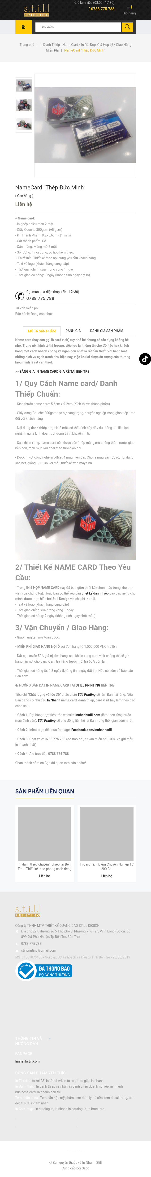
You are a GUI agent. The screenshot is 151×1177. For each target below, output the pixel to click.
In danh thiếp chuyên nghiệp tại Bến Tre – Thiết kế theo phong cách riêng (44, 867)
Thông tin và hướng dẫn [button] (33, 1042)
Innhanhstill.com (27, 1062)
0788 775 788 (101, 9)
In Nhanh (53, 700)
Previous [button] (122, 791)
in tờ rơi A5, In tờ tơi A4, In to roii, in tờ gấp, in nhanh (66, 1082)
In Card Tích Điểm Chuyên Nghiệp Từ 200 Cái (107, 867)
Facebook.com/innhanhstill (91, 730)
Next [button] (132, 791)
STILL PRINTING (88, 685)
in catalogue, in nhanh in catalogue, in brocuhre (69, 1110)
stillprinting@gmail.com (38, 951)
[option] (24, 85)
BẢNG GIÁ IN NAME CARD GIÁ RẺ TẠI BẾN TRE (54, 371)
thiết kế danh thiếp (95, 593)
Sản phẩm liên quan (44, 791)
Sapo (85, 1169)
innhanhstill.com (87, 715)
